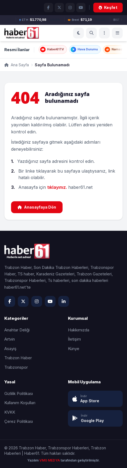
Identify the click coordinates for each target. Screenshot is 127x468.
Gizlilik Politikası (18, 393)
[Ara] (91, 33)
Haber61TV (52, 49)
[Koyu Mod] (78, 33)
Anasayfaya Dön (37, 207)
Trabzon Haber (18, 357)
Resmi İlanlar (17, 49)
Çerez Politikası (18, 421)
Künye (73, 348)
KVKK (9, 412)
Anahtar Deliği (17, 329)
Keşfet (108, 7)
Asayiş (10, 348)
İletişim (74, 339)
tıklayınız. (57, 187)
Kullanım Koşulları (19, 402)
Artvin (9, 339)
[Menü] (104, 33)
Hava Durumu (84, 49)
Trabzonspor (16, 367)
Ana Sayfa (16, 64)
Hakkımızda (78, 329)
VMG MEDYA (50, 460)
